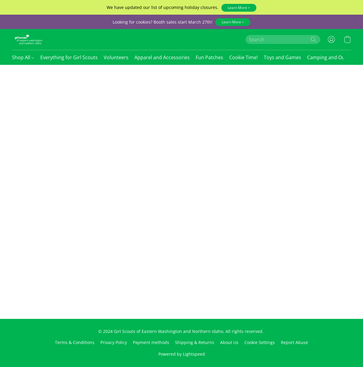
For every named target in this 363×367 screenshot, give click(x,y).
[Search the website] (313, 39)
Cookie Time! (243, 57)
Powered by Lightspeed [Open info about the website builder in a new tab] (181, 354)
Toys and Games (282, 57)
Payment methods (151, 342)
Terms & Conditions (74, 342)
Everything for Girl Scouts (69, 57)
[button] (238, 8)
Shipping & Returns (194, 342)
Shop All (23, 57)
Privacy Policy (113, 342)
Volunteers (116, 57)
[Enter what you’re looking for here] (283, 39)
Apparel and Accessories (162, 57)
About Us (229, 342)
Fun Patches (209, 57)
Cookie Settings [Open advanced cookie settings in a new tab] (259, 342)
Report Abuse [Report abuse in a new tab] (294, 342)
